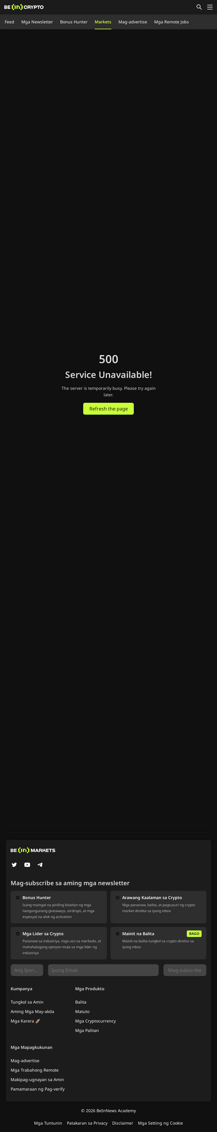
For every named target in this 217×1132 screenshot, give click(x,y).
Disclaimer (122, 1123)
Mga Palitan (87, 1030)
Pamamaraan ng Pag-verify (38, 1089)
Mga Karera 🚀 (25, 1021)
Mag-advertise (132, 22)
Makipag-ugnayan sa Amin (37, 1079)
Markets (103, 22)
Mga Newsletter (37, 22)
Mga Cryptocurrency (95, 1021)
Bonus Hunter (74, 22)
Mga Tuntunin (48, 1123)
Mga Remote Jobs (171, 22)
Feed (9, 22)
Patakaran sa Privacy (87, 1123)
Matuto (82, 1011)
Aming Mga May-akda (32, 1011)
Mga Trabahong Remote (35, 1070)
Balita (80, 1002)
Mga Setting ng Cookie (160, 1123)
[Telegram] (40, 865)
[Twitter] (14, 865)
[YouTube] (27, 865)
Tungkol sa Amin (27, 1002)
